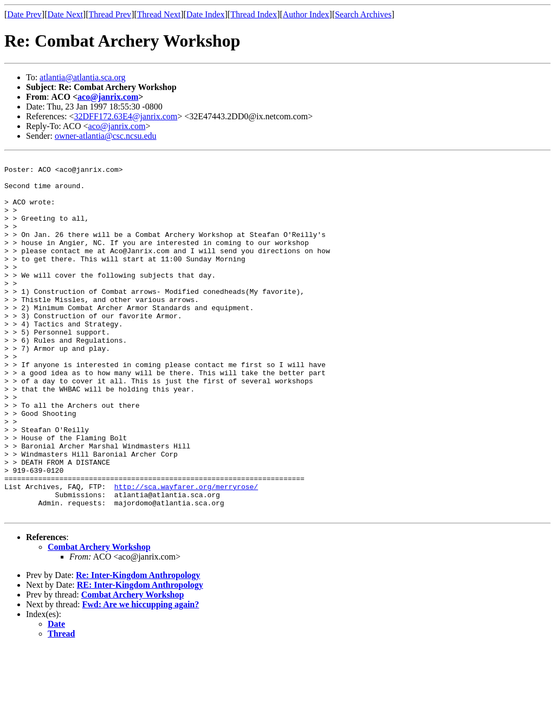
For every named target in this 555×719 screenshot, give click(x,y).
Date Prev (24, 14)
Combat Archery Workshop (99, 618)
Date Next (65, 14)
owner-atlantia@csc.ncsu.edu (106, 135)
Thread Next (158, 14)
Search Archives (363, 14)
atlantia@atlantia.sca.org (82, 77)
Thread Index (253, 14)
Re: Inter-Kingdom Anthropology (138, 646)
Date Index (205, 14)
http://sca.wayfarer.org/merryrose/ (186, 553)
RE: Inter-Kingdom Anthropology (140, 656)
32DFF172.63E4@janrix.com (126, 116)
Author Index (306, 14)
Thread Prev (109, 14)
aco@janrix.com (108, 96)
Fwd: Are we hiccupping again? (140, 676)
